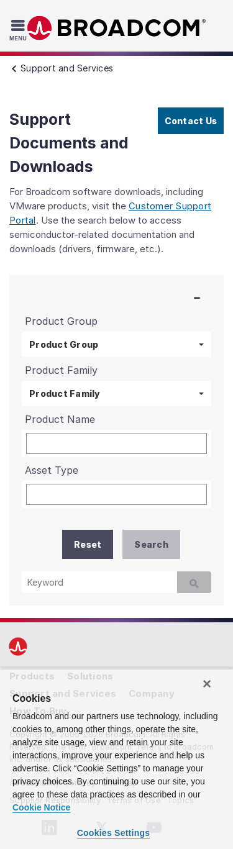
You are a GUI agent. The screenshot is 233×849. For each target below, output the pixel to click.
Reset (87, 544)
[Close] (207, 684)
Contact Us (191, 121)
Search (151, 544)
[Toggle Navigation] (19, 30)
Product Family (65, 393)
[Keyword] (99, 582)
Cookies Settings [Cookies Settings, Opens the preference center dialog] (113, 833)
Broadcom (117, 28)
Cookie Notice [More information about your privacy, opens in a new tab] (41, 807)
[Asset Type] (116, 494)
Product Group (63, 344)
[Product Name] (116, 443)
